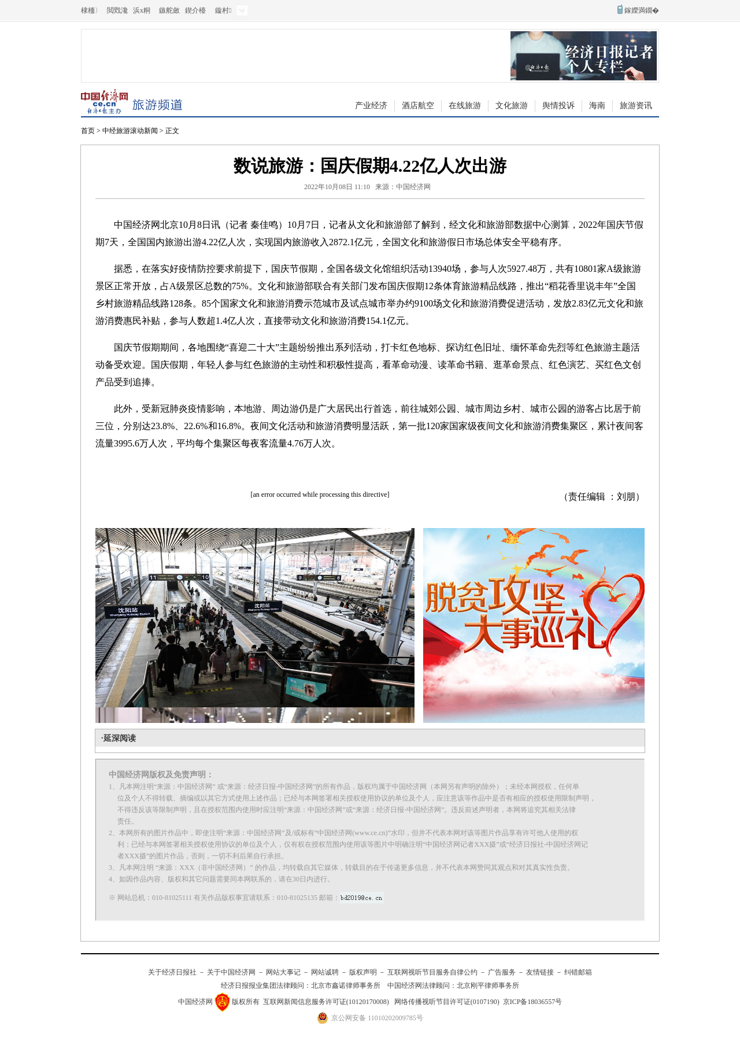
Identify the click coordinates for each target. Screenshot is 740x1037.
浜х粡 (141, 10)
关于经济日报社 (172, 972)
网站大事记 (283, 972)
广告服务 (502, 972)
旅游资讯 (636, 105)
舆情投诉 (558, 105)
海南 (597, 105)
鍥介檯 (195, 10)
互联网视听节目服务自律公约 (432, 972)
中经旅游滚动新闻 (130, 131)
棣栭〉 (91, 10)
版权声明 (363, 972)
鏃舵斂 (169, 10)
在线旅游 (465, 105)
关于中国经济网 (231, 972)
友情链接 (540, 972)
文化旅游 (511, 105)
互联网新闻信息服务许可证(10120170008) (326, 1002)
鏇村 (223, 10)
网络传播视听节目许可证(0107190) (447, 1002)
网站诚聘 (325, 972)
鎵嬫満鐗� (641, 10)
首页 (88, 131)
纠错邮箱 (578, 972)
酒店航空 (418, 105)
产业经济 (371, 105)
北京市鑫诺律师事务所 (345, 985)
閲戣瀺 (117, 10)
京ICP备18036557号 (533, 1002)
